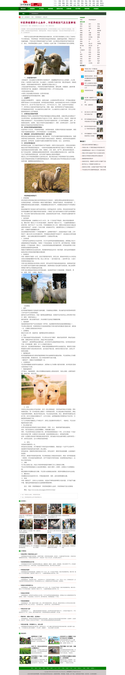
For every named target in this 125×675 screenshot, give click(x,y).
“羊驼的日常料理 (24, 593)
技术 (28, 111)
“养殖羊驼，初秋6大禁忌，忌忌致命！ (30, 616)
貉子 (98, 48)
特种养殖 (50, 8)
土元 (75, 3)
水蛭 (93, 3)
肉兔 (90, 52)
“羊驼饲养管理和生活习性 (27, 562)
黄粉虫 (102, 3)
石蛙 (81, 58)
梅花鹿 (99, 30)
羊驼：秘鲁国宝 (37, 530)
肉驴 (98, 50)
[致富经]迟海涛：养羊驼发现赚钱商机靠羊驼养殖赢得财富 (91, 78)
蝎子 (78, 3)
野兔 (98, 52)
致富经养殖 (57, 673)
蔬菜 (59, 5)
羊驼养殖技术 (35, 13)
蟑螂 (97, 5)
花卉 (82, 5)
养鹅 (81, 32)
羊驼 (23, 13)
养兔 (86, 1)
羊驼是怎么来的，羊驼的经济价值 (32, 494)
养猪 (59, 1)
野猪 (98, 32)
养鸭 (78, 1)
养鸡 (75, 1)
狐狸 (71, 3)
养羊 (67, 1)
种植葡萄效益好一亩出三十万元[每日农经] (93, 150)
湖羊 (81, 54)
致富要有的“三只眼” (36, 636)
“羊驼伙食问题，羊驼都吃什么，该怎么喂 (31, 624)
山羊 (98, 41)
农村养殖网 (36, 673)
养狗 (71, 1)
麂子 (98, 63)
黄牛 (90, 58)
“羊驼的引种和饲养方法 (26, 585)
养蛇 (67, 3)
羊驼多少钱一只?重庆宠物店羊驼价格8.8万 (93, 147)
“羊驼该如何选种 (24, 569)
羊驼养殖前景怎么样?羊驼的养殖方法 (33, 497)
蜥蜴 (63, 3)
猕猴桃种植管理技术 (87, 158)
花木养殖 (77, 8)
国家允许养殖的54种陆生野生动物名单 (92, 155)
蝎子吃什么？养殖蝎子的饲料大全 (91, 164)
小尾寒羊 (82, 50)
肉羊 (90, 54)
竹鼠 (90, 3)
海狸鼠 (102, 5)
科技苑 (67, 673)
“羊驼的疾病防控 (24, 601)
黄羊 (90, 61)
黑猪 (81, 43)
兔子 (90, 26)
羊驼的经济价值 (65, 515)
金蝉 (97, 3)
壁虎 (59, 3)
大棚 (86, 5)
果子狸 (82, 45)
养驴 (90, 56)
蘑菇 (67, 5)
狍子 (98, 58)
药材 (78, 5)
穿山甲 (90, 45)
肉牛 (90, 39)
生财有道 (78, 673)
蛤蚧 (81, 63)
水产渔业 (41, 8)
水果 (63, 5)
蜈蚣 (82, 3)
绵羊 (90, 50)
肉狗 (81, 39)
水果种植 (68, 8)
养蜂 (101, 1)
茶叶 (90, 5)
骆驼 (57, 245)
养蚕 (98, 56)
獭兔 (98, 37)
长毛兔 (90, 37)
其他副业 (96, 8)
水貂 (90, 32)
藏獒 (98, 54)
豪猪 (81, 35)
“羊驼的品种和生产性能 (26, 577)
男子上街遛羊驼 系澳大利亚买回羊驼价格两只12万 (91, 85)
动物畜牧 (32, 8)
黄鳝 (93, 1)
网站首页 (23, 8)
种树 (71, 5)
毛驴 (98, 61)
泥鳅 (97, 1)
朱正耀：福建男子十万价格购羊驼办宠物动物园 (91, 100)
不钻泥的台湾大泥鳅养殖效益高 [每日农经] (94, 169)
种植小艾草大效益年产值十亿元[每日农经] (93, 153)
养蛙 (90, 1)
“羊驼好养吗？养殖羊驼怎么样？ (29, 554)
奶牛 (81, 28)
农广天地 (72, 673)
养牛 (63, 1)
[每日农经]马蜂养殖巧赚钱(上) (90, 144)
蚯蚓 (86, 3)
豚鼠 (81, 61)
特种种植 (87, 8)
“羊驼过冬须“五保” (25, 608)
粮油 (75, 5)
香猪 (90, 48)
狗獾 (93, 5)
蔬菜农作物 (60, 8)
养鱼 (82, 1)
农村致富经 (27, 17)
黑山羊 (90, 43)
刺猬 (98, 35)
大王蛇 (90, 63)
